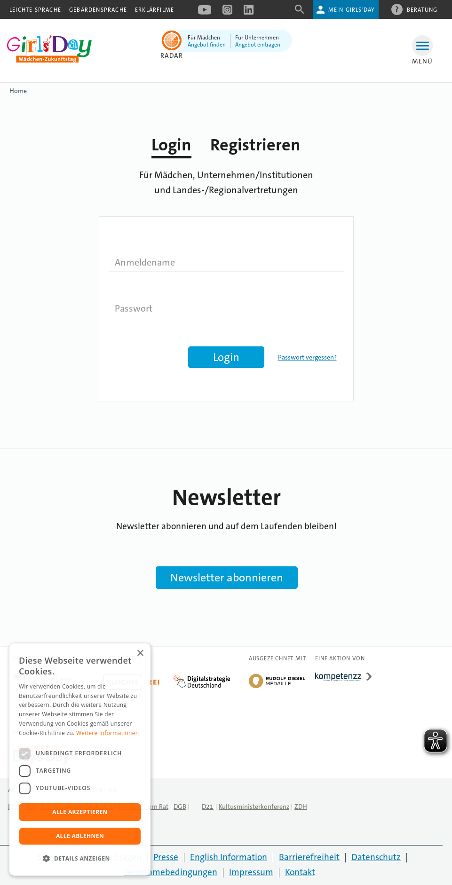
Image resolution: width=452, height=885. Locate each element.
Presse (165, 857)
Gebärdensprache (98, 10)
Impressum (251, 872)
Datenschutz (376, 857)
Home (18, 90)
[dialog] (80, 759)
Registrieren (255, 145)
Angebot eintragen (257, 44)
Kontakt (300, 872)
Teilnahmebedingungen (170, 872)
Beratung (422, 9)
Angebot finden (207, 44)
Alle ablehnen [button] (80, 836)
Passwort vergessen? (307, 357)
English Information (228, 857)
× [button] (139, 653)
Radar (171, 55)
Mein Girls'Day (351, 10)
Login (171, 145)
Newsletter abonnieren (226, 577)
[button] (80, 858)
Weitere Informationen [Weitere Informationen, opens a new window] (107, 733)
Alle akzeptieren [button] (80, 812)
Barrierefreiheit (309, 857)
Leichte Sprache (35, 10)
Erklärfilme (154, 10)
